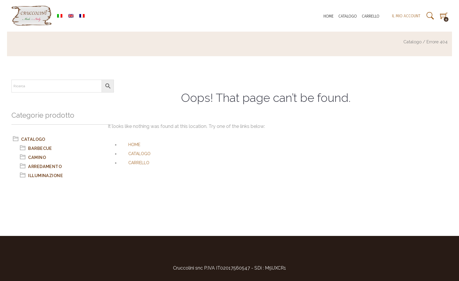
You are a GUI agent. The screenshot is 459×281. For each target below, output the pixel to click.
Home (328, 16)
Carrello (370, 16)
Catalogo (347, 16)
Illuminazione (45, 175)
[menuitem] (59, 16)
